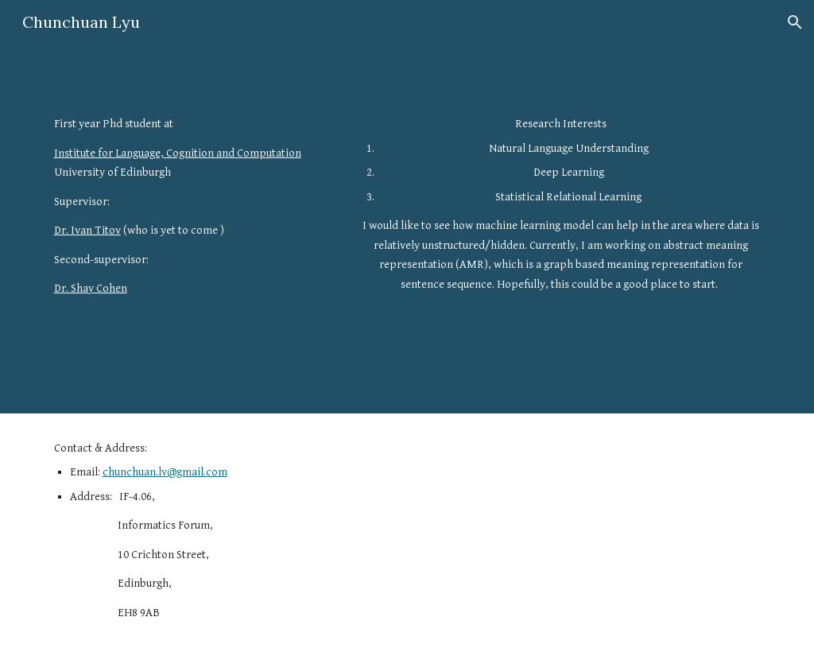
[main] (192, 206)
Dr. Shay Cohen (90, 288)
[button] (795, 22)
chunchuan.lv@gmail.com (165, 472)
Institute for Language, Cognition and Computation (177, 153)
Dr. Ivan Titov (87, 230)
